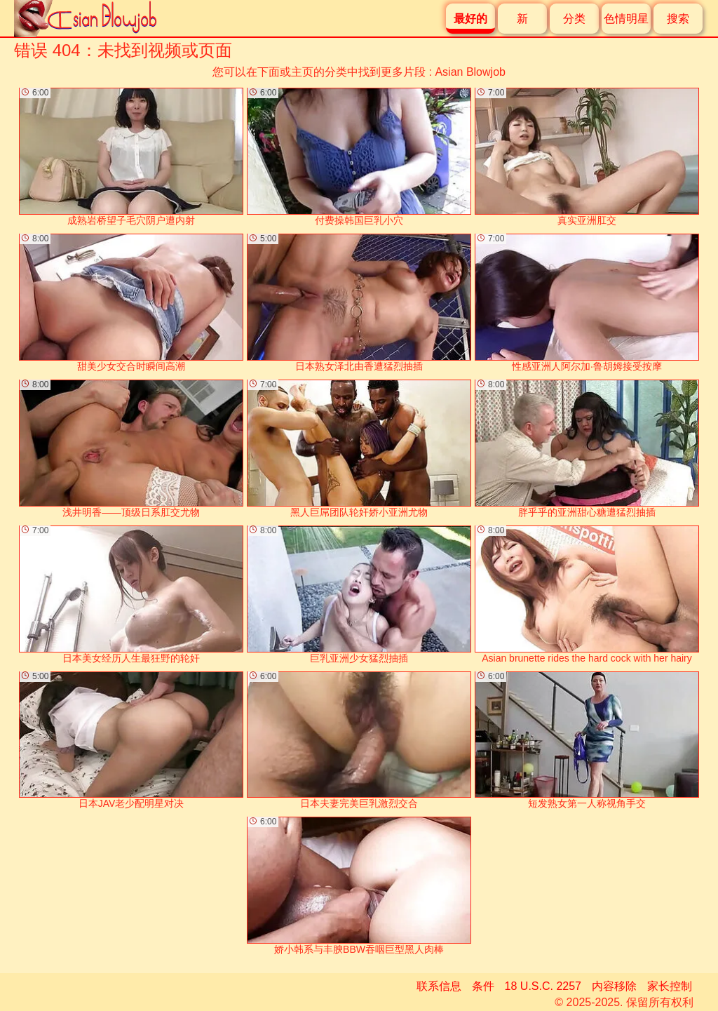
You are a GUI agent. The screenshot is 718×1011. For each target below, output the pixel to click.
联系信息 (438, 986)
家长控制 (669, 986)
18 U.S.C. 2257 (543, 986)
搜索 (678, 19)
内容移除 (614, 986)
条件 (483, 986)
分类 (574, 19)
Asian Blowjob (470, 72)
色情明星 (626, 19)
